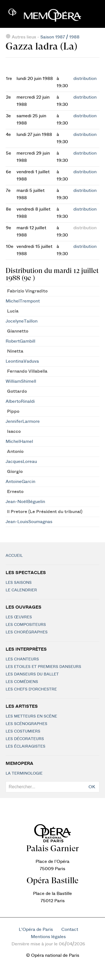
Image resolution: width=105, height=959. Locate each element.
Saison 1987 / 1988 (60, 37)
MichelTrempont (23, 301)
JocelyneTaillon (22, 321)
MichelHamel (19, 441)
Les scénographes (26, 724)
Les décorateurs (25, 739)
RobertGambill (20, 341)
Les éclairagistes (25, 746)
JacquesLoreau (21, 461)
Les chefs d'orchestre (31, 689)
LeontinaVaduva (22, 361)
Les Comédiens (22, 682)
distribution (85, 78)
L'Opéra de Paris (36, 929)
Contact (69, 929)
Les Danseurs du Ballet (32, 674)
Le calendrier (21, 590)
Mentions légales (48, 936)
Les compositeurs (26, 625)
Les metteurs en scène (31, 716)
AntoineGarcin (20, 481)
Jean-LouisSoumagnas (29, 521)
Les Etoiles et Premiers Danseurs (43, 667)
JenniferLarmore (23, 421)
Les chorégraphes (27, 632)
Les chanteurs (22, 659)
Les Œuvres (19, 617)
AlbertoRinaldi (20, 401)
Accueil (14, 556)
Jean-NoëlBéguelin (25, 501)
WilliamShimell (21, 381)
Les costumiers (23, 731)
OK (91, 787)
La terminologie (24, 773)
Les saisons (19, 583)
